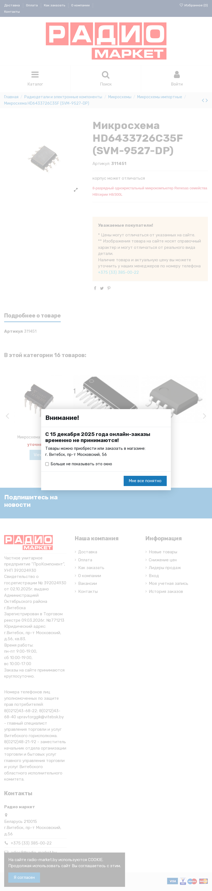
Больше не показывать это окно (82, 464)
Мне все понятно (145, 481)
